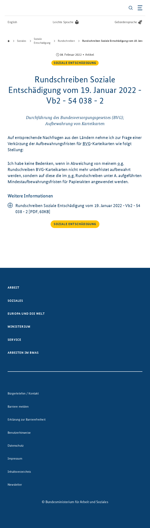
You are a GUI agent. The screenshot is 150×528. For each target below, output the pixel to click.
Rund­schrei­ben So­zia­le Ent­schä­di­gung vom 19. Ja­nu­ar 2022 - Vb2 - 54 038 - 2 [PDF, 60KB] (77, 208)
